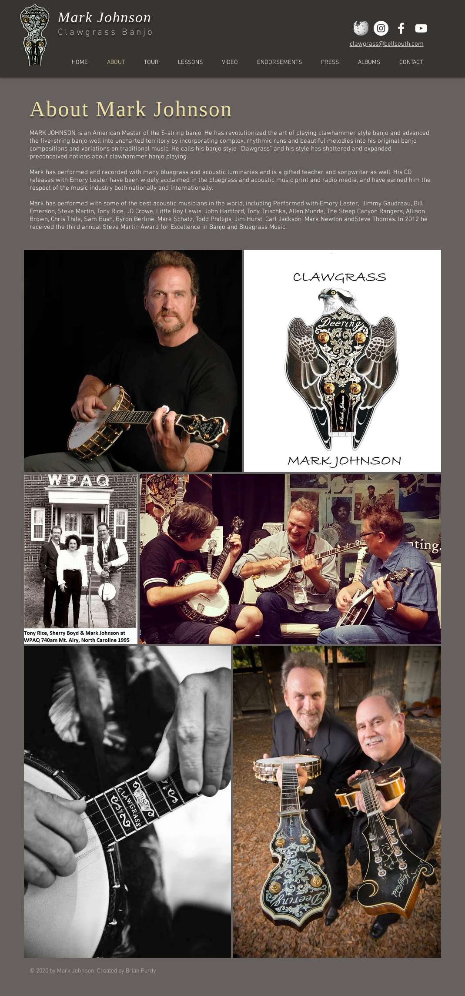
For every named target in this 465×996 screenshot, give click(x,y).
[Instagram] (381, 28)
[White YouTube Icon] (421, 28)
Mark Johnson (105, 17)
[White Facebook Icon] (401, 28)
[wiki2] (361, 28)
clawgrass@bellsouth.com (387, 44)
